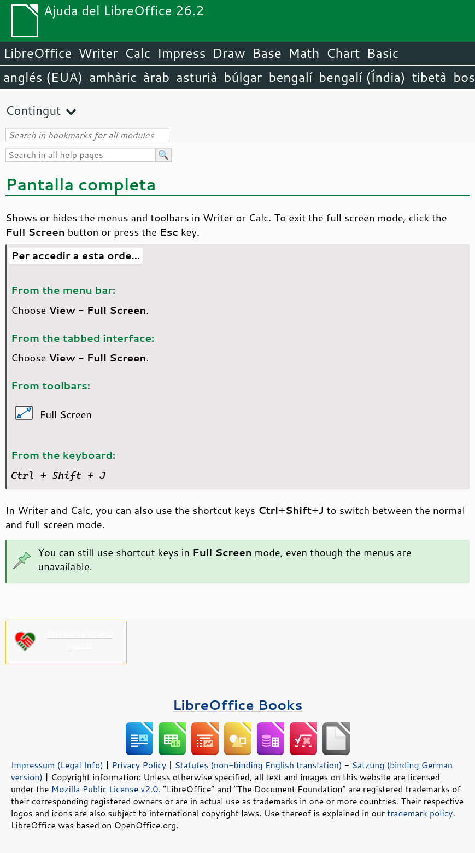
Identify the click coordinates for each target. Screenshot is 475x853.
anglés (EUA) (43, 77)
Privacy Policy (139, 765)
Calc (138, 53)
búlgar (243, 77)
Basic (382, 53)
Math (304, 53)
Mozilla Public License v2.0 (105, 789)
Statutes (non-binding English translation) (258, 765)
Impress (181, 53)
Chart (343, 53)
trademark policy (420, 813)
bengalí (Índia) (362, 77)
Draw (228, 53)
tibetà (429, 77)
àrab (156, 77)
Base (267, 53)
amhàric (113, 77)
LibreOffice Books (238, 704)
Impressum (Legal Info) (57, 765)
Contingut (33, 110)
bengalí (291, 77)
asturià (196, 77)
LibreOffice (37, 53)
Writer (98, 53)
